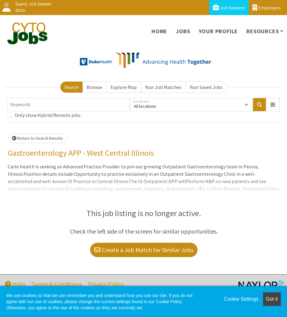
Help (15, 284)
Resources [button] (262, 31)
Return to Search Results (37, 138)
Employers (267, 7)
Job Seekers (229, 7)
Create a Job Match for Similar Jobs (143, 250)
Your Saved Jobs (206, 87)
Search (71, 87)
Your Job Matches (163, 87)
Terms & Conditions (56, 284)
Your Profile (218, 31)
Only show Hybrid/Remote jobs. (48, 115)
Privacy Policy (105, 284)
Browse (94, 87)
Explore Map (124, 87)
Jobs (183, 31)
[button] (273, 104)
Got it (272, 299)
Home (159, 31)
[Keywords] (68, 104)
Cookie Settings (241, 299)
